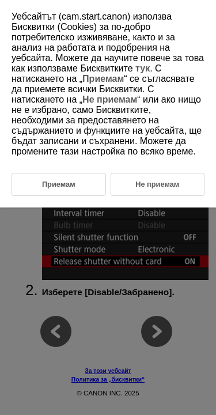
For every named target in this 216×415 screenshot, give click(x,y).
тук (142, 68)
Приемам (103, 79)
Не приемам (109, 99)
